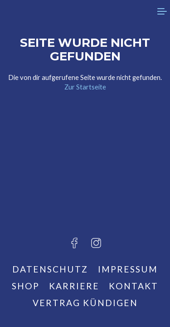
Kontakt (133, 286)
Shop (25, 286)
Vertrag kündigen (85, 302)
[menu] (161, 11)
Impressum (128, 269)
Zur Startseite (85, 87)
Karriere (74, 286)
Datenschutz (50, 269)
